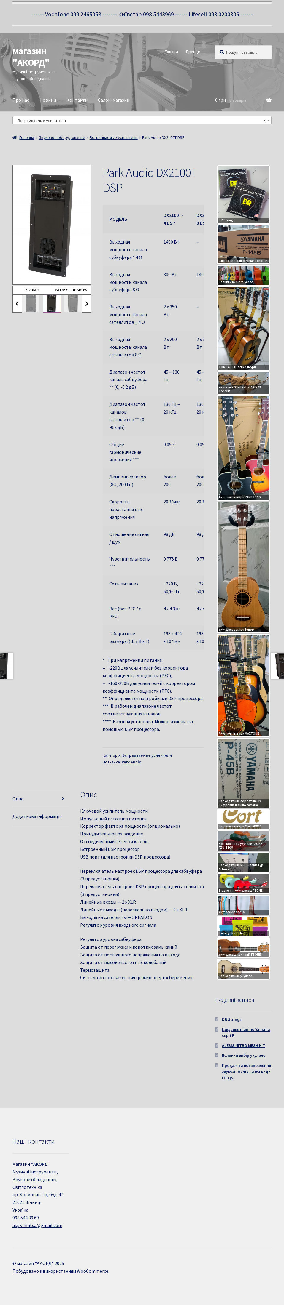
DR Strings (232, 1019)
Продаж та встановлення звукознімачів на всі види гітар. (246, 1071)
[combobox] (142, 120)
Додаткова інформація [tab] (36, 816)
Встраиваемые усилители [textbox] (140, 120)
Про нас (20, 100)
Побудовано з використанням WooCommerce (60, 1271)
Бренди (193, 51)
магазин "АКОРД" (31, 56)
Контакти (77, 100)
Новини (47, 100)
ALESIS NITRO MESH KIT (243, 1045)
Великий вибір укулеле (243, 1055)
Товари (171, 51)
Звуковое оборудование (62, 137)
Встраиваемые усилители (114, 137)
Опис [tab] (17, 799)
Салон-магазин (113, 100)
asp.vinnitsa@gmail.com (37, 1225)
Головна (26, 137)
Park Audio (131, 762)
